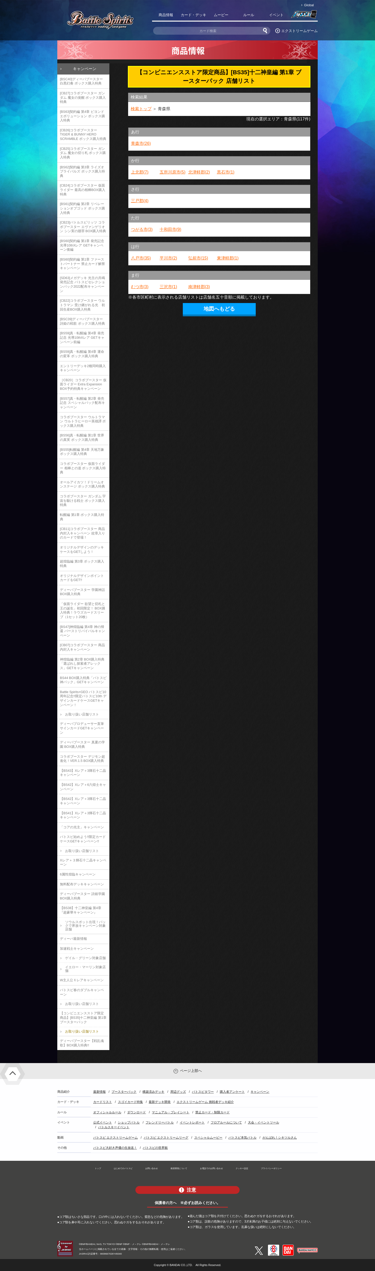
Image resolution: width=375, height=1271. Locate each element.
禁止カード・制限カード (212, 1112)
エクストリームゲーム (299, 31)
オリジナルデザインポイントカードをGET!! (82, 578)
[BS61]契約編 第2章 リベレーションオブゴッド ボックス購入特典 (82, 208)
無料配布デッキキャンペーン (82, 884)
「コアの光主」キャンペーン (82, 827)
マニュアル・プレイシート (170, 1112)
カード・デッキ (193, 15)
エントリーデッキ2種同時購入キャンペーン (83, 368)
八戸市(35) (141, 258)
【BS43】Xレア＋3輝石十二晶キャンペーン (83, 773)
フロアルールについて (226, 1122)
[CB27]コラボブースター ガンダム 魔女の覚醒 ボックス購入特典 (83, 97)
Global (309, 5)
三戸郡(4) (140, 201)
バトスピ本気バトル (242, 1137)
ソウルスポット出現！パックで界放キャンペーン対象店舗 (85, 925)
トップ (98, 1168)
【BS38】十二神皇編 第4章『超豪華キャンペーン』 (80, 910)
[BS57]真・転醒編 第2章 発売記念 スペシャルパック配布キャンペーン (82, 403)
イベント (276, 15)
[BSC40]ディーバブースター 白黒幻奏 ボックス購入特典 (81, 81)
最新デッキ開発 (160, 1102)
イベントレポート (192, 1122)
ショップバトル (129, 1122)
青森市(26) (141, 143)
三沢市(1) (168, 287)
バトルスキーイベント (113, 1127)
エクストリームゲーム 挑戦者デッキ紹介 (205, 1102)
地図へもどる (219, 309)
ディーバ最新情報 (73, 939)
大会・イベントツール (263, 1122)
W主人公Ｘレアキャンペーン (82, 980)
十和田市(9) (171, 229)
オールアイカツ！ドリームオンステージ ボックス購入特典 (82, 484)
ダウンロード (136, 1112)
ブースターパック (123, 1092)
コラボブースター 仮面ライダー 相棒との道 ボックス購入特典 (83, 468)
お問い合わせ (151, 1168)
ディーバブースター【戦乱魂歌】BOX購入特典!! (82, 1043)
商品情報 (166, 15)
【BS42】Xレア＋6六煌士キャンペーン (83, 787)
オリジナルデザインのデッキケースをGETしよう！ (82, 549)
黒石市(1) (226, 172)
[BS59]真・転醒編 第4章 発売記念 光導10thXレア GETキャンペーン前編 (82, 337)
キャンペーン (84, 68)
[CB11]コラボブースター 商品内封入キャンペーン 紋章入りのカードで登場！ (82, 533)
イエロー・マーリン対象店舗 (85, 969)
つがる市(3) (142, 229)
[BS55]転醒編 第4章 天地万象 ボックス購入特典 (82, 452)
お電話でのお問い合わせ (211, 1168)
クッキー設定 (242, 1168)
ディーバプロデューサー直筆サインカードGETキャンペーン (82, 728)
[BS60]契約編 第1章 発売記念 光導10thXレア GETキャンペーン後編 (82, 245)
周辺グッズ (178, 1092)
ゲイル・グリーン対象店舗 (85, 958)
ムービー (221, 15)
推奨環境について (179, 1168)
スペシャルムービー (208, 1137)
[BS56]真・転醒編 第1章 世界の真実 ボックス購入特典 (82, 437)
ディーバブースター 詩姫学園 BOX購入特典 (82, 896)
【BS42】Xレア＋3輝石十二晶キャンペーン (83, 801)
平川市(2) (168, 258)
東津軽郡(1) (228, 258)
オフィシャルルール (107, 1112)
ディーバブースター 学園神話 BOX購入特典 (82, 592)
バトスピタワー (203, 1092)
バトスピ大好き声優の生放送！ (115, 1148)
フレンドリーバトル (160, 1122)
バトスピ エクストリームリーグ (166, 1137)
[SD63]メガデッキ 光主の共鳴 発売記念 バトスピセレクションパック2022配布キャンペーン (82, 284)
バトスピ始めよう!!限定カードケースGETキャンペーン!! (83, 839)
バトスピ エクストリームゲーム (115, 1137)
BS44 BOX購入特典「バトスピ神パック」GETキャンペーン (83, 680)
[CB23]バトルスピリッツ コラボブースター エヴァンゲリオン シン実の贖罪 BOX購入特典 (83, 226)
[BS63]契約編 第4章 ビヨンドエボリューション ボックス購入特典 (82, 116)
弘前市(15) (198, 258)
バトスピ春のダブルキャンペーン (82, 992)
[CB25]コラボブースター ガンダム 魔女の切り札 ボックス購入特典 (83, 153)
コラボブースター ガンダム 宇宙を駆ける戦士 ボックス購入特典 (83, 500)
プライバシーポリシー (271, 1168)
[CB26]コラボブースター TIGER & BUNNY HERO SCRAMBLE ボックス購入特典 (83, 134)
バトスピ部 (304, 16)
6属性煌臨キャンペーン (78, 874)
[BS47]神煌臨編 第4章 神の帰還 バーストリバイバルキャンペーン (82, 631)
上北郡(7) (140, 172)
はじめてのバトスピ (123, 1168)
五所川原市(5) (173, 172)
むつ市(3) (140, 287)
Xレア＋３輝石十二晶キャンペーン (83, 862)
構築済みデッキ (153, 1092)
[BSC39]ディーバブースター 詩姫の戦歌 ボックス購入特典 (82, 321)
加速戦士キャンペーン (77, 949)
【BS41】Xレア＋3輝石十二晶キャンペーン (83, 815)
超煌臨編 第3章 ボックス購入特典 (82, 563)
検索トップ (141, 109)
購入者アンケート (232, 1092)
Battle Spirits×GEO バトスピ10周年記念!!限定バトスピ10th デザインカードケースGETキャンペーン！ (83, 698)
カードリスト (102, 1102)
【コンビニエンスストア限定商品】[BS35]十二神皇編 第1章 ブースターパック (83, 1017)
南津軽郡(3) (199, 287)
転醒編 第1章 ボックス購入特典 (82, 517)
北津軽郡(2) (199, 172)
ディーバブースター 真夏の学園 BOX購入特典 (82, 744)
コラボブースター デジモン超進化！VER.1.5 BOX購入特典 (82, 759)
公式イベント (102, 1122)
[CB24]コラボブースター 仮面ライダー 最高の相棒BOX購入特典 (82, 189)
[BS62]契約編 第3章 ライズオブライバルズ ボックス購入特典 (82, 171)
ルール (248, 15)
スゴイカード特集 (130, 1102)
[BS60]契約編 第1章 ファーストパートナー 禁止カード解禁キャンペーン (82, 263)
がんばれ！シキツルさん (279, 1137)
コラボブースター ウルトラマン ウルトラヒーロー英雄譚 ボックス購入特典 (83, 421)
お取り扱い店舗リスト (82, 714)
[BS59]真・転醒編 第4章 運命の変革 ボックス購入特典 (82, 354)
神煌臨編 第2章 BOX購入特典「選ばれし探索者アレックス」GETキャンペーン (82, 663)
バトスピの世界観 (155, 1148)
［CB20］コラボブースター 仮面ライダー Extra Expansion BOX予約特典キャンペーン (83, 384)
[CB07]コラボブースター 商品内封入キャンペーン (82, 647)
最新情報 (99, 1092)
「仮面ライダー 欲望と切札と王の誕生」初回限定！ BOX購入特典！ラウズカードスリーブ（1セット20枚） (82, 610)
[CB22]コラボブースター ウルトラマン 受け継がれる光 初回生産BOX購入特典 (82, 305)
